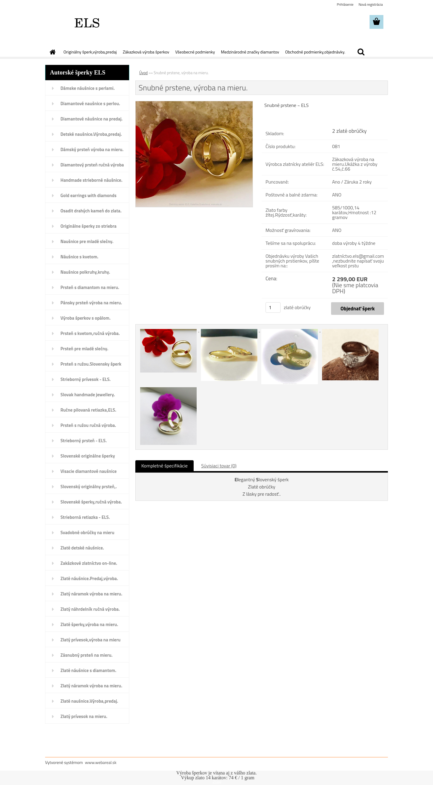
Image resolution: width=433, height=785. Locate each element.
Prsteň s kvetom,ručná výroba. (90, 333)
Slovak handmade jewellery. (87, 394)
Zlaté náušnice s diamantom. (88, 670)
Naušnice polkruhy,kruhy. (85, 272)
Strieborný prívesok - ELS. (85, 379)
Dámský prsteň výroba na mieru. (92, 149)
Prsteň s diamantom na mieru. (89, 287)
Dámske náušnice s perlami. (87, 88)
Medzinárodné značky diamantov (250, 52)
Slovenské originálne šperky (87, 455)
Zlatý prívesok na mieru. (83, 716)
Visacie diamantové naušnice (88, 471)
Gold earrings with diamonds (88, 195)
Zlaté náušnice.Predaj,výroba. (89, 578)
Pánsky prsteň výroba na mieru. (91, 302)
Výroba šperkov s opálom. (85, 318)
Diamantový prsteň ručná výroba (92, 164)
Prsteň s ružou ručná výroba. (88, 425)
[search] (361, 52)
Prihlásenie (345, 4)
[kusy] (273, 307)
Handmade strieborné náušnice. (91, 180)
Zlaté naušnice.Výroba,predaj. (89, 701)
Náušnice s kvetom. (79, 256)
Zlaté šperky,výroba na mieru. (89, 624)
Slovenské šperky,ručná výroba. (91, 501)
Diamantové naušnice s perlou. (90, 103)
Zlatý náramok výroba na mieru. (91, 593)
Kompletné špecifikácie (164, 465)
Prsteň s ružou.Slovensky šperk (90, 364)
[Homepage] (52, 52)
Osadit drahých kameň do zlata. (90, 210)
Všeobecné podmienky (195, 52)
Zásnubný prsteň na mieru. (86, 655)
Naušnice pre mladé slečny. (86, 241)
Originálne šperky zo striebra (88, 226)
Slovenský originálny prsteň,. (88, 486)
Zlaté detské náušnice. (82, 547)
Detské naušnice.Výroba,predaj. (91, 134)
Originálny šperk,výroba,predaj (90, 52)
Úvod (143, 73)
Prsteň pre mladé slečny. (84, 348)
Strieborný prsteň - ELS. (83, 440)
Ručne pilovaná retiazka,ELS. (88, 409)
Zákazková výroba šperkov (146, 52)
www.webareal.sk (101, 762)
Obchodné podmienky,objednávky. (315, 52)
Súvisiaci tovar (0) (218, 465)
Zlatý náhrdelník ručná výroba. (90, 609)
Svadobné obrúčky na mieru (87, 532)
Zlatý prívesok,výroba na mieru (90, 639)
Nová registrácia (370, 4)
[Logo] (86, 22)
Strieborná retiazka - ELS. (85, 517)
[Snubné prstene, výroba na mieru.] (194, 103)
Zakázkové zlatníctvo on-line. (88, 563)
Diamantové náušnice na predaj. (91, 118)
